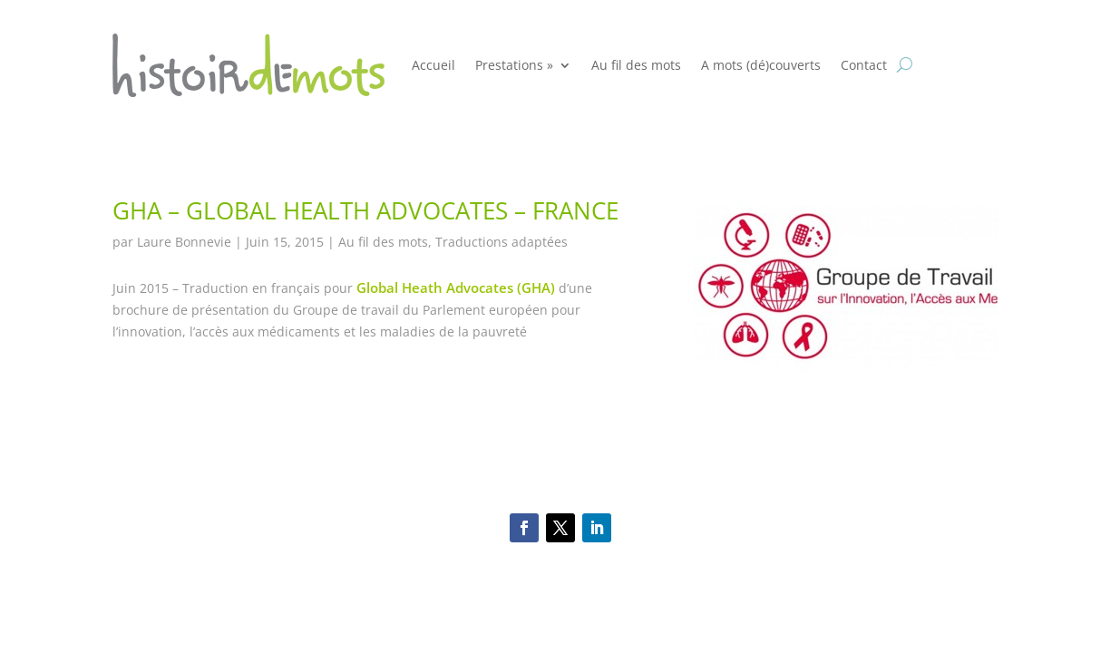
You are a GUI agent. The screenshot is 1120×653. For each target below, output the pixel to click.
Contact (864, 64)
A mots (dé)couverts (761, 64)
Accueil (433, 64)
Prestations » (514, 64)
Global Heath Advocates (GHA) (455, 287)
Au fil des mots (636, 64)
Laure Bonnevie (184, 241)
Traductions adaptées (501, 241)
